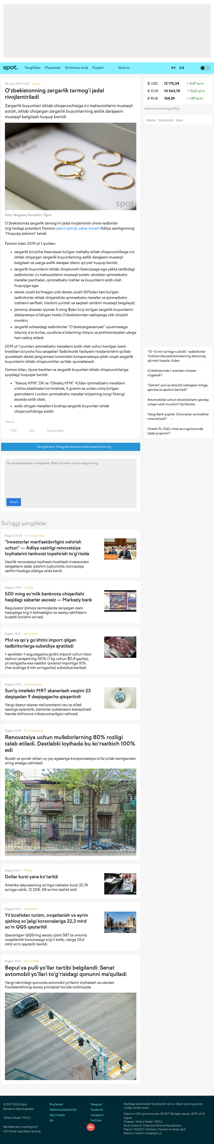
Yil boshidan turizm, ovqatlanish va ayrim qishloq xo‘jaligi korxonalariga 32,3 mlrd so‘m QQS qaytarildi (46, 921)
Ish (52, 1120)
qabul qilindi (66, 228)
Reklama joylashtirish (63, 1109)
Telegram (94, 1104)
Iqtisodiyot (31, 633)
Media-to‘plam (166, 120)
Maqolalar (53, 68)
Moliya (29, 587)
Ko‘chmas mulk (76, 68)
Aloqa (179, 120)
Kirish (14, 502)
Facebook (95, 1109)
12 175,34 (171, 83)
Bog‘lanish (56, 1104)
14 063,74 (172, 91)
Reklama (151, 120)
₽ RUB (152, 98)
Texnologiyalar (33, 684)
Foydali (98, 68)
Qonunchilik (31, 961)
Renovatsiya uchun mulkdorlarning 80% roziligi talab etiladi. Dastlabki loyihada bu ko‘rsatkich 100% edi (70, 743)
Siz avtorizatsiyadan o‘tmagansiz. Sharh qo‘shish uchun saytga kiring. (70, 478)
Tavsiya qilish (53, 431)
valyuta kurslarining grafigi (163, 108)
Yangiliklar (32, 68)
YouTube (94, 1120)
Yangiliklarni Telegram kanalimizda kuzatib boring (70, 447)
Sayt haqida (57, 1115)
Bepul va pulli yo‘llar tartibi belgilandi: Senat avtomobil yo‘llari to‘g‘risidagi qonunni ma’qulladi (65, 970)
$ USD (152, 83)
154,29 (169, 98)
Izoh (29, 431)
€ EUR (152, 91)
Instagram (95, 1115)
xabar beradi (89, 228)
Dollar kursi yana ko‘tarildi (31, 876)
